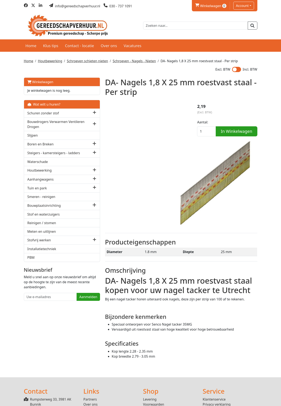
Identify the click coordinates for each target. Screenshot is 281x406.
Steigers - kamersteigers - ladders (47, 154)
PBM (31, 261)
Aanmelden (67, 305)
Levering (150, 360)
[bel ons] (118, 6)
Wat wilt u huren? (43, 103)
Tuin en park (37, 191)
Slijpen (32, 134)
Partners (90, 360)
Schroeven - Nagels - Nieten (134, 60)
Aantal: (208, 122)
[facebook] (26, 6)
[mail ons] (74, 6)
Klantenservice (214, 360)
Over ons (109, 44)
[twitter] (33, 6)
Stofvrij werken (39, 244)
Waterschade (37, 165)
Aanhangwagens (40, 183)
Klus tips (50, 44)
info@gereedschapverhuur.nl (53, 378)
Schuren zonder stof (43, 112)
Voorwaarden (153, 365)
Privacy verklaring (217, 365)
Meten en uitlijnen (41, 235)
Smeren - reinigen (41, 200)
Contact (209, 370)
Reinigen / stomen (41, 226)
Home (31, 44)
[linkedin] (40, 6)
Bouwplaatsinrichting (44, 209)
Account (242, 5)
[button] (73, 112)
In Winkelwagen (229, 139)
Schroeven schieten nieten (87, 60)
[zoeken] (252, 25)
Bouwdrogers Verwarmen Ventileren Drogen (47, 123)
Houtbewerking (50, 60)
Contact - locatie (79, 44)
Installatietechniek (41, 252)
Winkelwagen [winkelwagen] (210, 6)
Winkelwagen (40, 81)
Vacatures (132, 44)
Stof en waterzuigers (43, 218)
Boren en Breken (40, 143)
